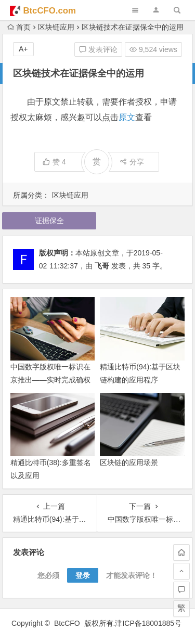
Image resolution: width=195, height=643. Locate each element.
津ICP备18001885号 (149, 623)
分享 (132, 162)
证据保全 (49, 220)
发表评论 (98, 49)
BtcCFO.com (49, 11)
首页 (19, 27)
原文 (127, 117)
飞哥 (102, 266)
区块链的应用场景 (129, 462)
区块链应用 (56, 27)
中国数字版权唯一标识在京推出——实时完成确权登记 (50, 380)
